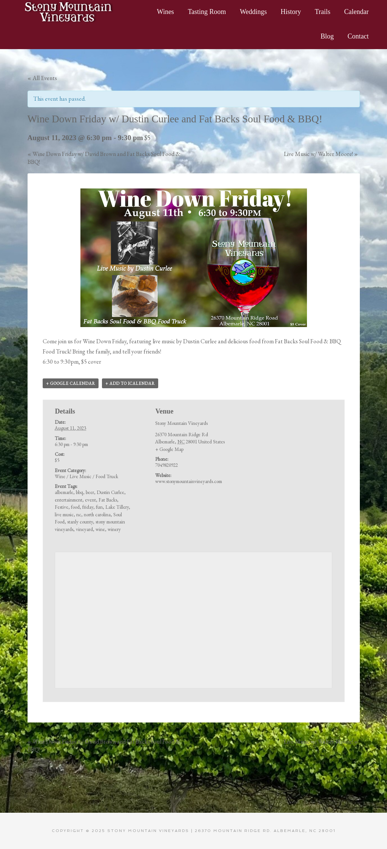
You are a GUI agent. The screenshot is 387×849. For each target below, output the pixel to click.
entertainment (68, 500)
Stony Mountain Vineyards (69, 11)
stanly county (80, 522)
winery (114, 529)
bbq (79, 492)
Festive (61, 507)
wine (100, 529)
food (75, 507)
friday (87, 507)
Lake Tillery (117, 507)
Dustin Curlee (110, 492)
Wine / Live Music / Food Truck (86, 476)
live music (64, 514)
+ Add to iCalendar (130, 383)
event (90, 500)
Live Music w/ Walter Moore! (321, 154)
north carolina (97, 514)
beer (90, 492)
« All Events (42, 78)
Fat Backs (108, 500)
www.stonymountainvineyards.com (188, 481)
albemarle (64, 492)
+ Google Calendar (70, 383)
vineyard (84, 529)
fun (99, 507)
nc (78, 514)
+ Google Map (169, 449)
